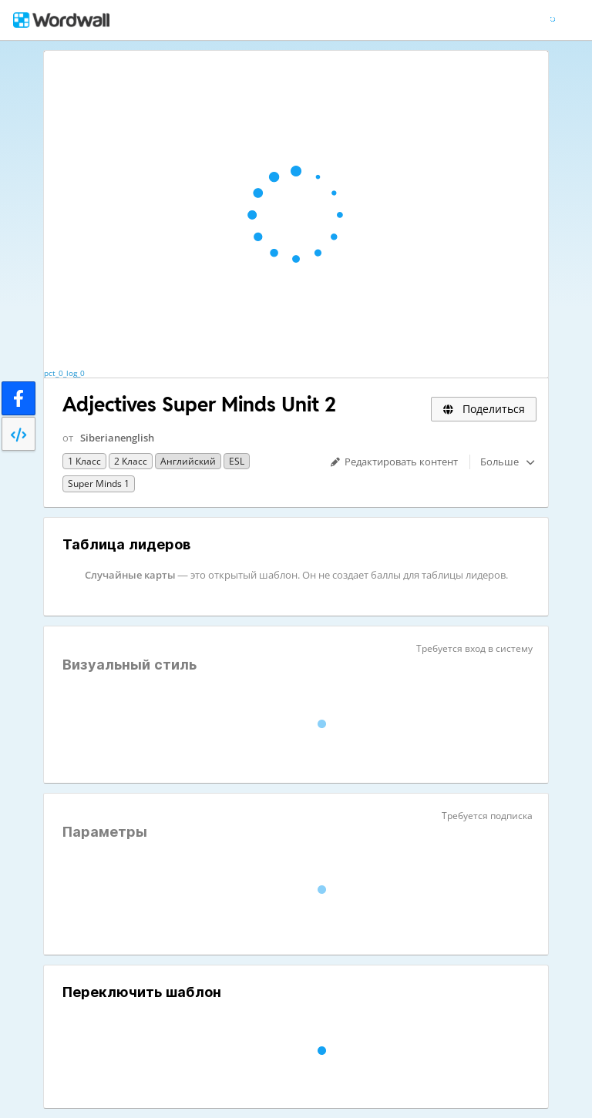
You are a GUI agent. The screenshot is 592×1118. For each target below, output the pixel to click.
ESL (236, 461)
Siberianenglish (117, 438)
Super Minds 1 (99, 483)
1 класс (84, 461)
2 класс (130, 461)
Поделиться (483, 408)
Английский (188, 461)
